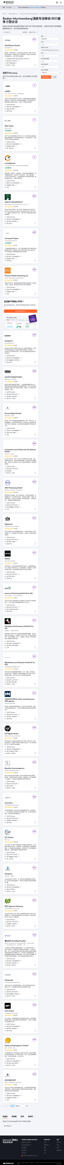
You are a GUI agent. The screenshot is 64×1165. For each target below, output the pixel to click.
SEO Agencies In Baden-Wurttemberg (51, 13)
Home (4, 13)
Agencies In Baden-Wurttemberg (29, 13)
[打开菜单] (61, 2)
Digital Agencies (13, 13)
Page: (17, 1106)
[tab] (5, 1116)
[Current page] (22, 1106)
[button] (33, 32)
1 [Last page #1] (27, 1106)
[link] (57, 3)
